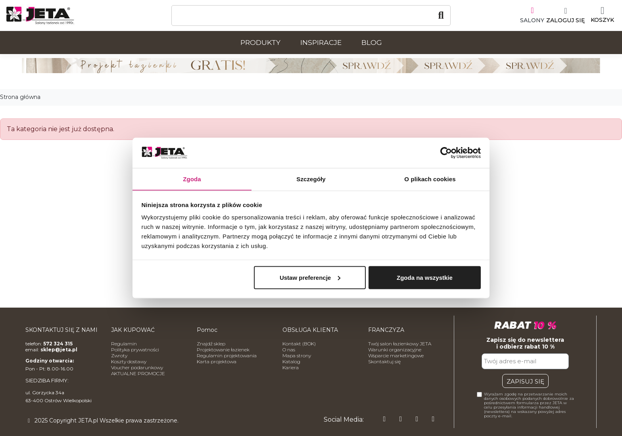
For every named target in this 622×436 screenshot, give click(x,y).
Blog (371, 42)
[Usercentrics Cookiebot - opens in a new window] (446, 153)
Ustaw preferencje (310, 277)
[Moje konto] (565, 15)
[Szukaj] (311, 15)
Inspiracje (321, 42)
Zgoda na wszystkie (425, 277)
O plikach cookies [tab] (429, 178)
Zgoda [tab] (192, 178)
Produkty (260, 42)
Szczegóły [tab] (310, 178)
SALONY (532, 20)
